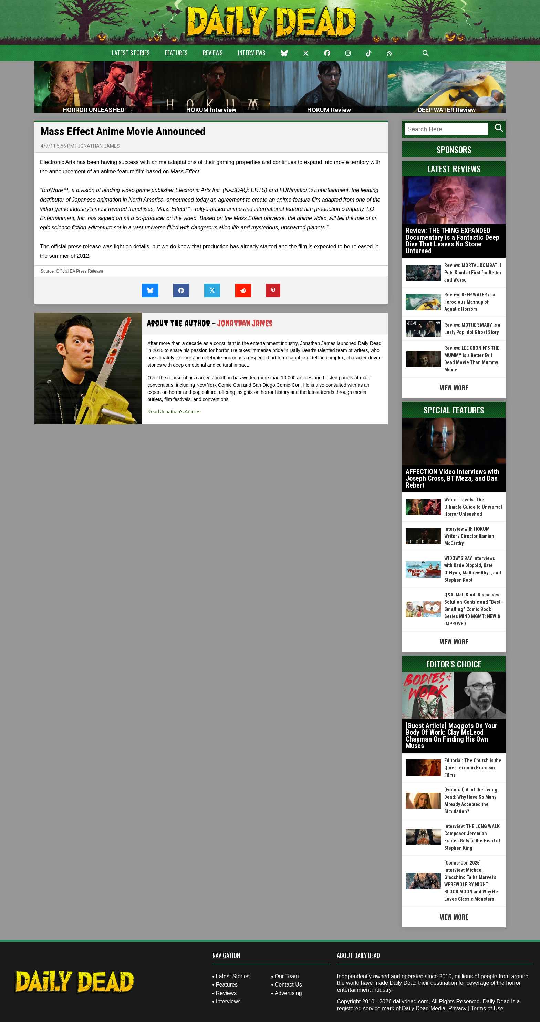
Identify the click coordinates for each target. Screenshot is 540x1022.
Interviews (252, 52)
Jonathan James (98, 146)
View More (454, 387)
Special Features (454, 409)
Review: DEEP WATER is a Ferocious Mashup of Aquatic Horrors (469, 302)
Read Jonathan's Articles (173, 412)
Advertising (288, 993)
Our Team (287, 976)
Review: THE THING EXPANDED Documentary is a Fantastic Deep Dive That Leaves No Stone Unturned (452, 240)
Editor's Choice (453, 663)
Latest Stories (131, 52)
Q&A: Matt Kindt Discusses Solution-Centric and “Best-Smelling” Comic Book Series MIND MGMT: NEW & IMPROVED (473, 609)
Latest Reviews (454, 168)
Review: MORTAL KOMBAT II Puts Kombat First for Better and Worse (472, 273)
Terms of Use (487, 1008)
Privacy (457, 1008)
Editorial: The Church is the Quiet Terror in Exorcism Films (472, 768)
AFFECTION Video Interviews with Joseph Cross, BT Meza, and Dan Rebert (452, 478)
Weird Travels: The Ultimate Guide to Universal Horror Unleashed (473, 507)
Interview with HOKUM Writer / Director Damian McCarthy (469, 536)
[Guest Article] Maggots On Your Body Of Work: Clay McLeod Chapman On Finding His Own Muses (451, 736)
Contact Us (288, 985)
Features (176, 52)
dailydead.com (410, 1001)
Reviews (213, 52)
